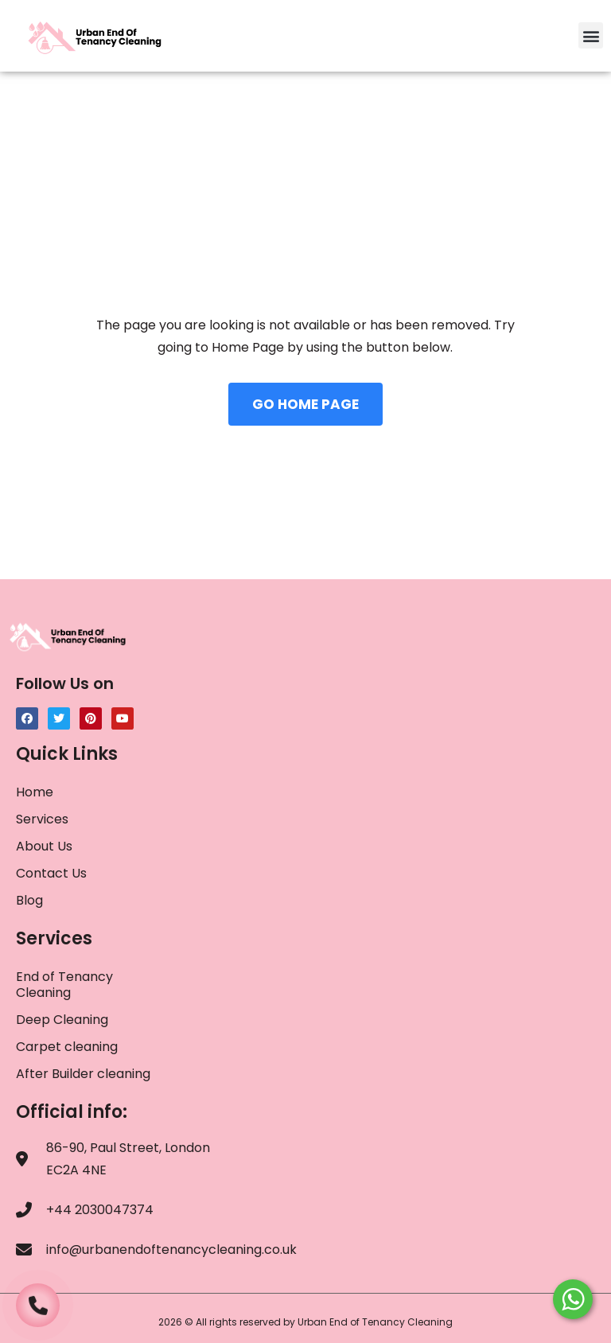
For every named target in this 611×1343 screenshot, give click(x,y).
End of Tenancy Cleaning (64, 984)
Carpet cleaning (67, 1046)
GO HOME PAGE (305, 404)
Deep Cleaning (62, 1019)
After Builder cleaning (85, 1074)
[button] (590, 35)
